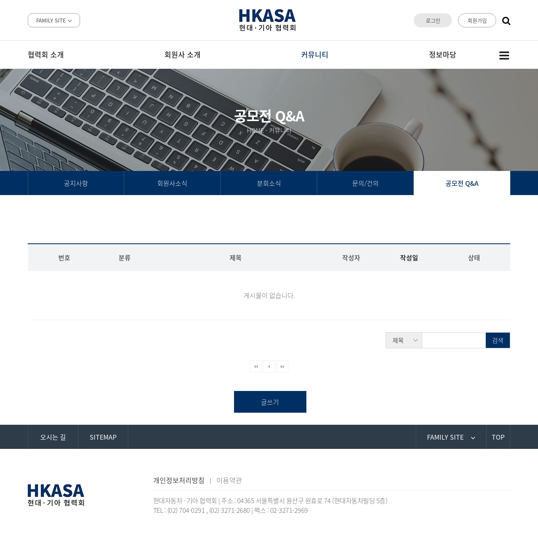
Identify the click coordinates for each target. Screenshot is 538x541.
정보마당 (442, 54)
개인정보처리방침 (179, 480)
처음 (256, 366)
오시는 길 (53, 437)
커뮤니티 (315, 54)
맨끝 (282, 366)
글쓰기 (270, 402)
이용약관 (229, 480)
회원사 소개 (182, 54)
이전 (269, 366)
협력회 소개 (46, 54)
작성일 (409, 257)
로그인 (433, 20)
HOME (255, 130)
